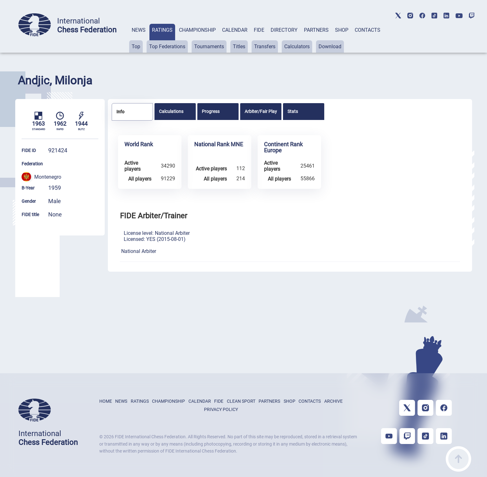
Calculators (297, 46)
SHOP (341, 30)
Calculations (171, 111)
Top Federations (167, 46)
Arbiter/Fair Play (261, 111)
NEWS (139, 30)
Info (120, 111)
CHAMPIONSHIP (197, 30)
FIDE (259, 30)
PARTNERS (316, 30)
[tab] (138, 38)
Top (136, 46)
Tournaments (209, 46)
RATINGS (162, 30)
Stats (292, 111)
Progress (211, 111)
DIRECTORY (284, 30)
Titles (239, 46)
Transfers (264, 46)
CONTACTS (367, 30)
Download (330, 46)
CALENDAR (234, 30)
